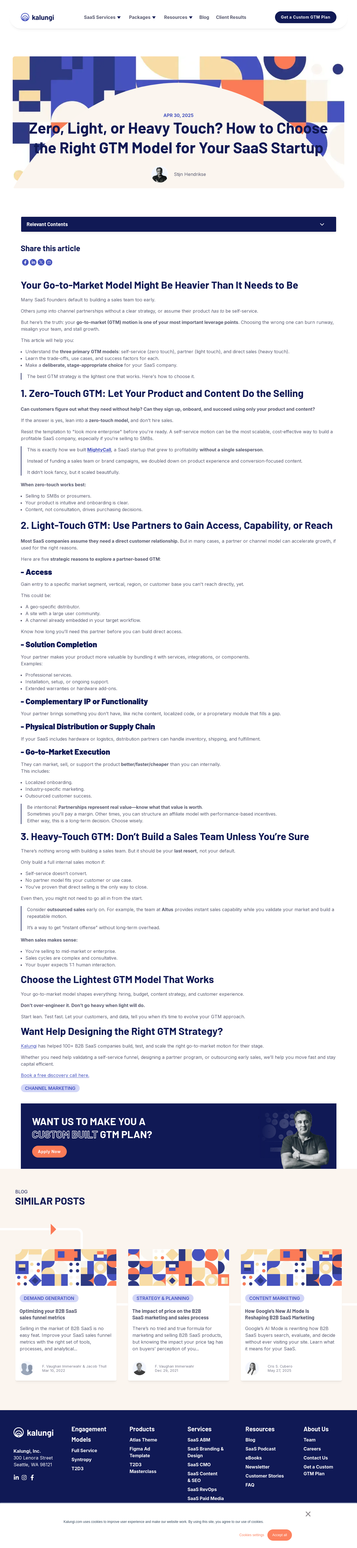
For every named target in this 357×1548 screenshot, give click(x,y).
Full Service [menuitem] (84, 1450)
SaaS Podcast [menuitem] (260, 1449)
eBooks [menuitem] (253, 1458)
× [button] (308, 1513)
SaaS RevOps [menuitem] (202, 1489)
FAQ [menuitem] (249, 1485)
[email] (48, 262)
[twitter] (40, 262)
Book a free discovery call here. (55, 1075)
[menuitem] (101, 17)
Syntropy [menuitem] (82, 1459)
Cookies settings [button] (251, 1535)
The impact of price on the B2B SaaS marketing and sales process (170, 1314)
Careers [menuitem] (312, 1449)
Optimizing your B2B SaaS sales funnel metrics (48, 1314)
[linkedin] (32, 262)
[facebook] (24, 262)
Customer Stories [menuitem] (264, 1476)
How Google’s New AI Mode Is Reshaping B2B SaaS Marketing (279, 1314)
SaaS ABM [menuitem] (199, 1440)
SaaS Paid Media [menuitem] (206, 1498)
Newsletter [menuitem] (257, 1467)
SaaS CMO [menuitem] (199, 1464)
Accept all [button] (279, 1535)
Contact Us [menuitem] (315, 1458)
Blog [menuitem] (250, 1440)
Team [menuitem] (309, 1440)
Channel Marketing (50, 1088)
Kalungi (29, 1046)
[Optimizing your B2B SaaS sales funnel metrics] (65, 1267)
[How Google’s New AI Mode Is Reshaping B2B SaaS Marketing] (291, 1267)
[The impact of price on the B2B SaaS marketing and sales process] (178, 1267)
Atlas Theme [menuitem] (143, 1440)
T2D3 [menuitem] (78, 1468)
